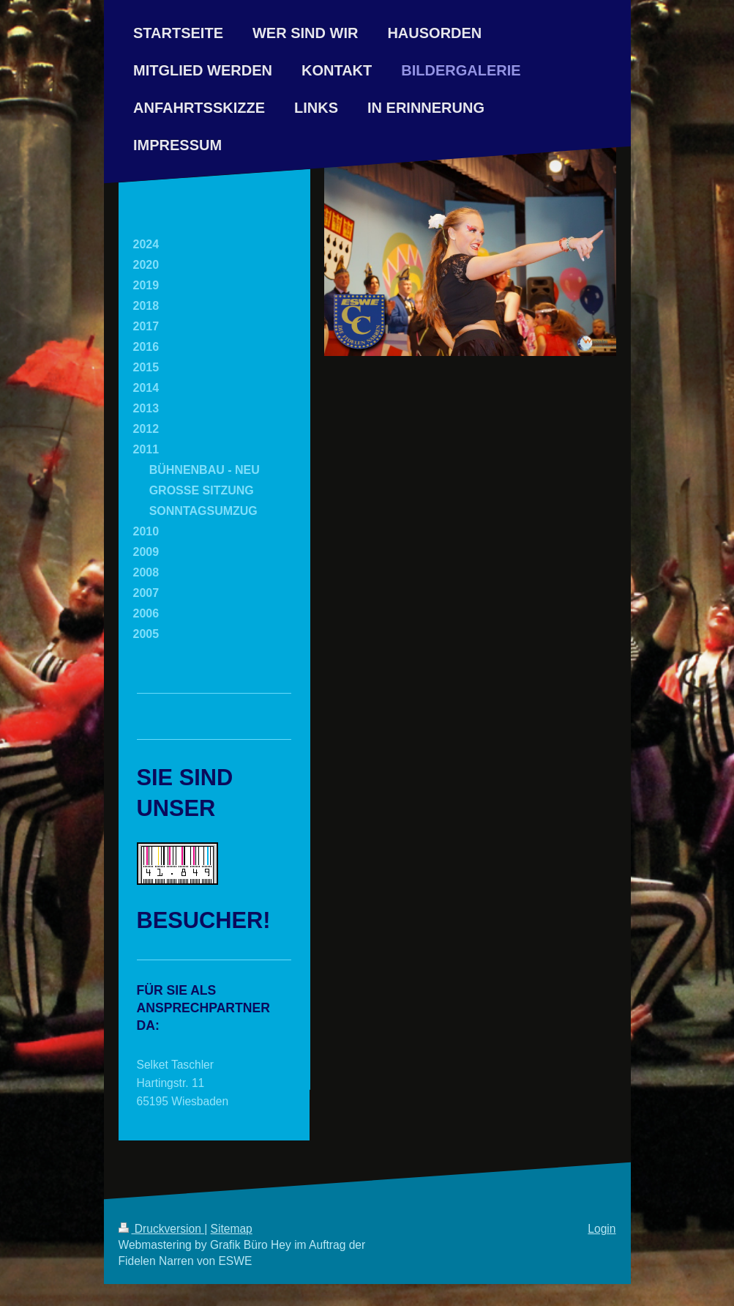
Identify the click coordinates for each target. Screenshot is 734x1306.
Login (601, 1228)
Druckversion (162, 1228)
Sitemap (231, 1228)
